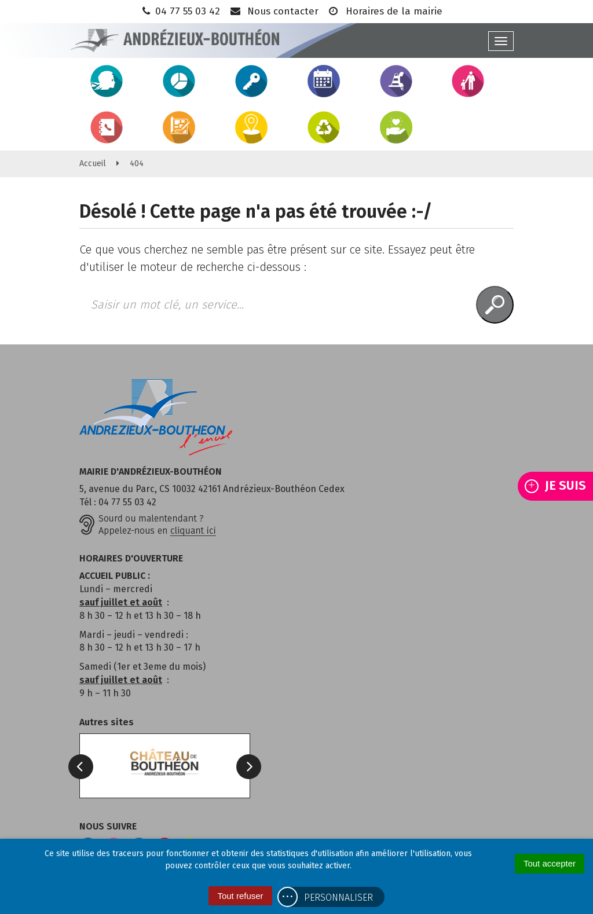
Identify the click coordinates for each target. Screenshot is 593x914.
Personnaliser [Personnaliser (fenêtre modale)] (338, 897)
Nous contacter (274, 11)
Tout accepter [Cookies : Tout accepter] (550, 863)
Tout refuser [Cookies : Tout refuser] (240, 896)
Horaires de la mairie (384, 11)
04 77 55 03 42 (180, 11)
